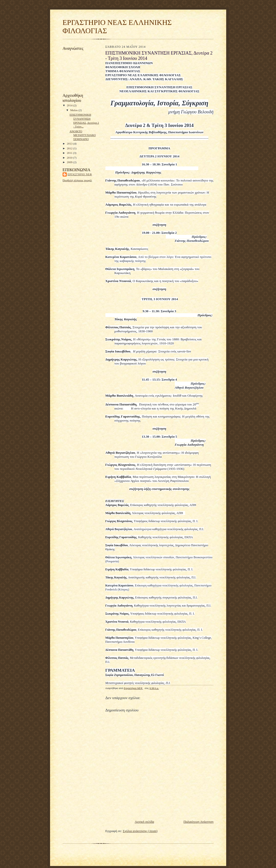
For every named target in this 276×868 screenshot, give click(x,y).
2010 (70, 157)
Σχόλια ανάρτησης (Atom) (140, 831)
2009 (70, 162)
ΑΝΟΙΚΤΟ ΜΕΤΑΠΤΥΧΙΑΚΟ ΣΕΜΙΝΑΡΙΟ (82, 135)
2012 (70, 148)
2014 (70, 105)
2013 (70, 143)
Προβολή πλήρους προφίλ (77, 180)
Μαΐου (74, 110)
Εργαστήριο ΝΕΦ (80, 174)
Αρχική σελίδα (144, 822)
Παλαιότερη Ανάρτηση (198, 822)
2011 (70, 152)
